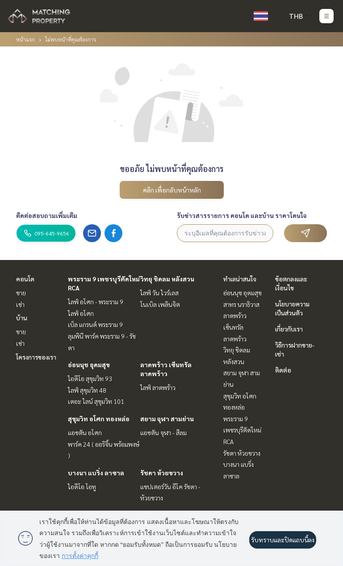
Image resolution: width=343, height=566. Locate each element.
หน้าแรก (25, 39)
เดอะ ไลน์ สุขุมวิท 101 (96, 401)
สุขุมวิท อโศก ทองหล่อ (99, 419)
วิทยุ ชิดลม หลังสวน (167, 279)
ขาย (21, 293)
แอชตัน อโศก (85, 432)
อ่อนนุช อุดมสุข (89, 365)
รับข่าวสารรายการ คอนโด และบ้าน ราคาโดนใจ (242, 215)
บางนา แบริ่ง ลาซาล (96, 473)
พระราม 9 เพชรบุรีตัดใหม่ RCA (242, 430)
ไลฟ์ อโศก (81, 313)
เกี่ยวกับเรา (289, 329)
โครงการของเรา (36, 357)
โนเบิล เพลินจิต (160, 304)
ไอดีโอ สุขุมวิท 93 (90, 378)
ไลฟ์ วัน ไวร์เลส (159, 293)
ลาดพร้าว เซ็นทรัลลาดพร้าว (235, 326)
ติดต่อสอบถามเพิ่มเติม (46, 215)
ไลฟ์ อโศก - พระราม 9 (95, 302)
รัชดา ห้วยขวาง (161, 473)
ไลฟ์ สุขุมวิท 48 (87, 390)
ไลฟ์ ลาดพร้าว (158, 387)
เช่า (20, 304)
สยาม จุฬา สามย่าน (167, 419)
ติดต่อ (283, 370)
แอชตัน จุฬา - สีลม (163, 432)
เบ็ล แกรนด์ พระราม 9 (95, 324)
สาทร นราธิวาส (241, 304)
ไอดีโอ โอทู (82, 486)
